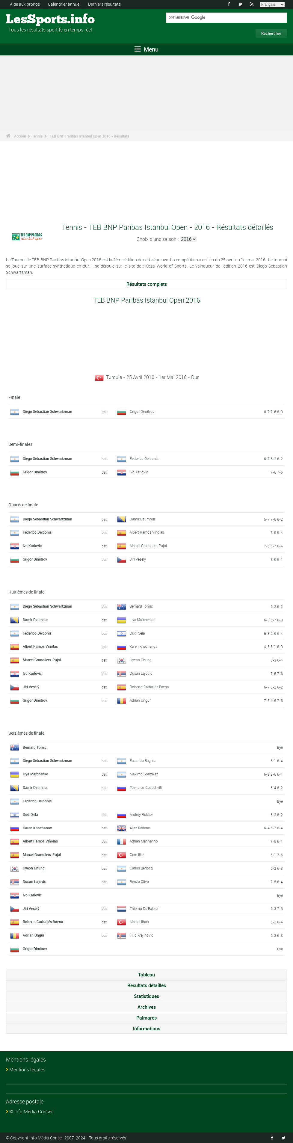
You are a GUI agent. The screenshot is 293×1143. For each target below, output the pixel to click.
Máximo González (144, 773)
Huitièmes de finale (26, 591)
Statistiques (146, 996)
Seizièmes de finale (26, 733)
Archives (147, 1006)
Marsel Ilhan (139, 921)
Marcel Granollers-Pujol (148, 545)
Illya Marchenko (142, 619)
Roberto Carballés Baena (149, 686)
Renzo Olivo (139, 881)
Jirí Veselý (138, 559)
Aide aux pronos (25, 4)
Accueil (20, 136)
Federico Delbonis (144, 458)
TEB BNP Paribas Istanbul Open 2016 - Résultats (89, 136)
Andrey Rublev (141, 814)
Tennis (37, 136)
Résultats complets (146, 284)
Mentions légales (27, 1069)
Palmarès (146, 1017)
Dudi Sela (137, 632)
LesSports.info (28, 19)
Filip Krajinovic (141, 935)
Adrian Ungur (140, 699)
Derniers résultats (104, 4)
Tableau (146, 974)
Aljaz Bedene (140, 827)
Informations (146, 1028)
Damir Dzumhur (142, 518)
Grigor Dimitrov (142, 411)
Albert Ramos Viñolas (147, 532)
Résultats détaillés (146, 985)
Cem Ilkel (137, 854)
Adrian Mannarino (144, 841)
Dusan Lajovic (141, 673)
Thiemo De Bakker (144, 908)
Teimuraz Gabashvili (146, 787)
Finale (14, 397)
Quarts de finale (23, 504)
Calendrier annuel (64, 4)
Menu (146, 49)
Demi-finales (20, 444)
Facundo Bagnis (142, 760)
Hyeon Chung (141, 659)
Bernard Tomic (141, 605)
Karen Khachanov (143, 646)
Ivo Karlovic (139, 471)
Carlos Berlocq (141, 867)
